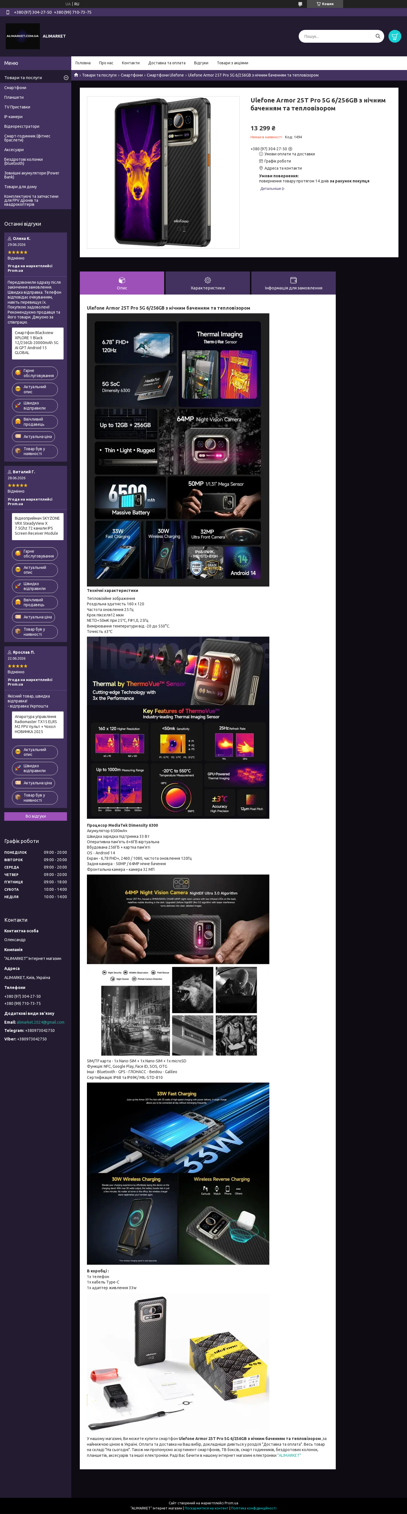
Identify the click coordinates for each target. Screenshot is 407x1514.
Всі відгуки (36, 816)
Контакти (131, 63)
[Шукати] (377, 36)
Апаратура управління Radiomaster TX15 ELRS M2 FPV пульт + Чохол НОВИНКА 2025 (36, 724)
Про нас (106, 63)
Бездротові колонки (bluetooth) (23, 161)
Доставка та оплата (167, 63)
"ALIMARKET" (289, 1456)
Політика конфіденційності (253, 1508)
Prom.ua (231, 1503)
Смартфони (132, 75)
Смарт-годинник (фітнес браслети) (27, 138)
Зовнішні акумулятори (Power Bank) (31, 175)
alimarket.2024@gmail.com (40, 1022)
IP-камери (13, 116)
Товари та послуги (99, 75)
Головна (83, 63)
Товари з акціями (232, 63)
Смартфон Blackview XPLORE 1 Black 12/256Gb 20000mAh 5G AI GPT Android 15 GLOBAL (36, 342)
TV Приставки (17, 107)
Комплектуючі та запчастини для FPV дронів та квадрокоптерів (31, 200)
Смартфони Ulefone (165, 75)
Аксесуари (14, 149)
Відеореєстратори (21, 126)
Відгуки (201, 63)
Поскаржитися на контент (207, 1508)
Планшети (14, 97)
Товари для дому (20, 186)
